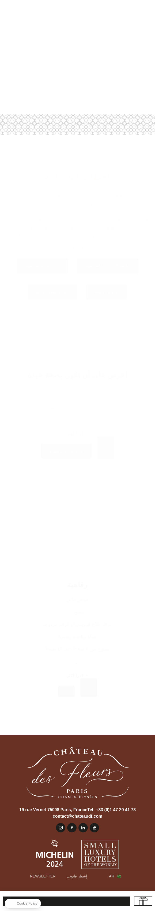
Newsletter (43, 876)
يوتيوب (94, 827)
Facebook (72, 827)
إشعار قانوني (77, 876)
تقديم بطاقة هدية (143, 901)
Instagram (60, 827)
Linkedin (83, 827)
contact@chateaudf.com (77, 816)
